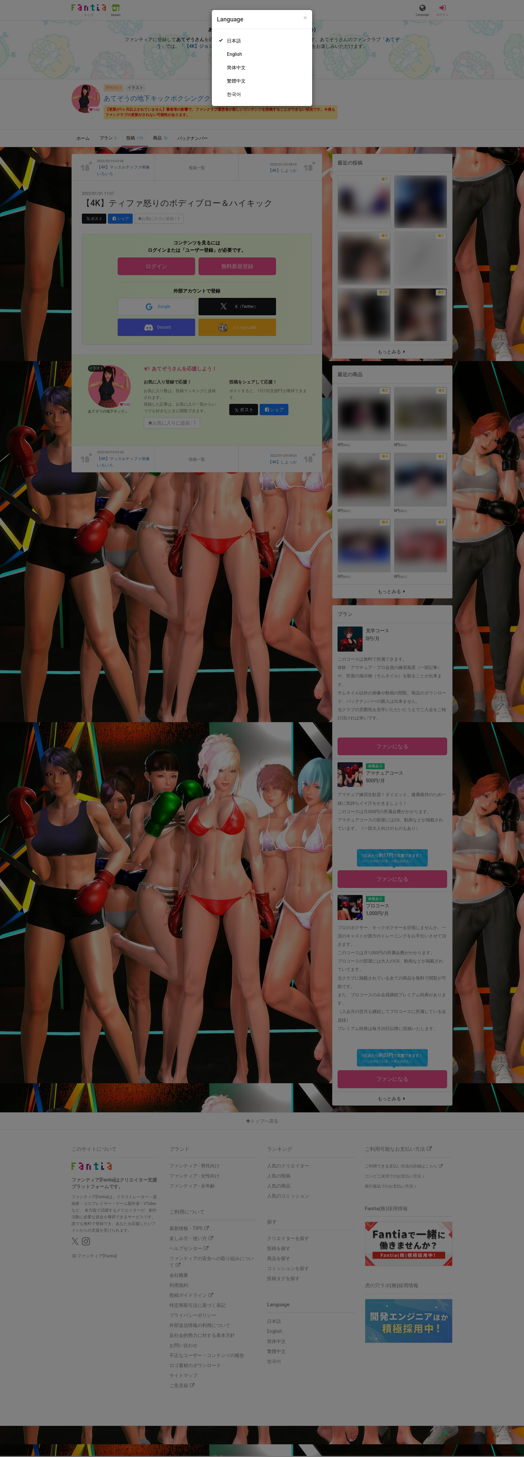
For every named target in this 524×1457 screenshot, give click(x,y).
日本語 (234, 40)
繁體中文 (236, 81)
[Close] (305, 17)
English (234, 54)
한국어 (234, 94)
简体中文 (236, 67)
